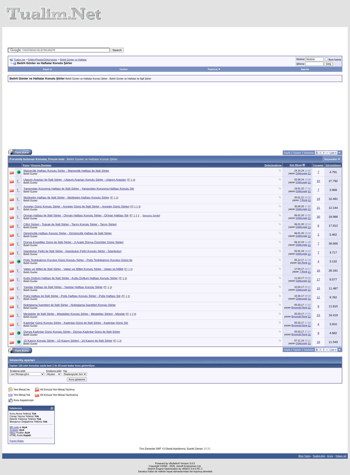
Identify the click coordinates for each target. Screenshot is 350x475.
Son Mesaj (296, 165)
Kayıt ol (47, 69)
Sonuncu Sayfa (150, 215)
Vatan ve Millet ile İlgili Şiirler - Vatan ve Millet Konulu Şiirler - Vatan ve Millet (73, 269)
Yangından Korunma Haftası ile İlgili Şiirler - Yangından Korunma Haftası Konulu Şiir (78, 188)
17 (318, 279)
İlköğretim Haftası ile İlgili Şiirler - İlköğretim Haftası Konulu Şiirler (66, 197)
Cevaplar (318, 165)
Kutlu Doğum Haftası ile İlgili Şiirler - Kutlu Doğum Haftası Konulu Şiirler (70, 278)
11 (318, 297)
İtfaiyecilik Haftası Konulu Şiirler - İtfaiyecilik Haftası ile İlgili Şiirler (66, 170)
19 (318, 199)
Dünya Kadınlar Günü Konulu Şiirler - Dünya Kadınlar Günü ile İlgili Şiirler (71, 331)
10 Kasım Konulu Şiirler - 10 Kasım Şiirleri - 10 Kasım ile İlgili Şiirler (67, 340)
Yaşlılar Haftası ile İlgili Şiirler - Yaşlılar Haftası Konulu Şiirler (63, 287)
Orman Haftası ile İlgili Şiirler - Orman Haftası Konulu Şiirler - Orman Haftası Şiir (76, 215)
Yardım (123, 69)
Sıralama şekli (17, 371)
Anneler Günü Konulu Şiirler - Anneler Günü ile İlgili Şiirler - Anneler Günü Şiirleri (76, 206)
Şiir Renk (302, 262)
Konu (26, 165)
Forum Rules (17, 440)
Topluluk (214, 69)
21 (318, 207)
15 (318, 288)
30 (318, 216)
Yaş (65, 371)
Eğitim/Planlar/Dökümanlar (42, 59)
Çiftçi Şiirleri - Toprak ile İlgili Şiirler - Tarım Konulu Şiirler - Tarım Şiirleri (70, 224)
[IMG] (13, 432)
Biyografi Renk (299, 307)
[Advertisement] (93, 37)
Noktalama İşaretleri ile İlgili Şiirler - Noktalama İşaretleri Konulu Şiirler (69, 305)
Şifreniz (300, 64)
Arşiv (330, 456)
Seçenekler (330, 159)
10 (318, 181)
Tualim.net (19, 59)
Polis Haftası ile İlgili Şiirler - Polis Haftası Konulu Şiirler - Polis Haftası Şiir (72, 296)
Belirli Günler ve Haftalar (73, 59)
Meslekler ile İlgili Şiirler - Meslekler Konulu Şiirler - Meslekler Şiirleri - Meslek (74, 314)
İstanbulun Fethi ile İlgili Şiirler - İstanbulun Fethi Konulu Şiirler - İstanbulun (72, 251)
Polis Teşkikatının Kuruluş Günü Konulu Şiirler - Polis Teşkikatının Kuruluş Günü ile (77, 260)
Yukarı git (340, 456)
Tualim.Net (319, 456)
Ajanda (305, 69)
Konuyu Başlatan (41, 165)
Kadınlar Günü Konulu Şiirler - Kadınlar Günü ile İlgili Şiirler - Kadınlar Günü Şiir (75, 322)
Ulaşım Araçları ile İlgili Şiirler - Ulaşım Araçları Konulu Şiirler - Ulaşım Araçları (74, 179)
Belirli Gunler (30, 173)
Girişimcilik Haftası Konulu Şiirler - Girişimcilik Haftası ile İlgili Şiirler (67, 233)
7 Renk (303, 200)
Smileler (14, 430)
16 (318, 270)
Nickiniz (300, 59)
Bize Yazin (304, 456)
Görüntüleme (333, 165)
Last (333, 152)
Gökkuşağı (301, 173)
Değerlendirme (273, 165)
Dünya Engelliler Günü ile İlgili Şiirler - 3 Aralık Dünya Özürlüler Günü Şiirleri (73, 242)
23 (318, 315)
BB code (14, 427)
